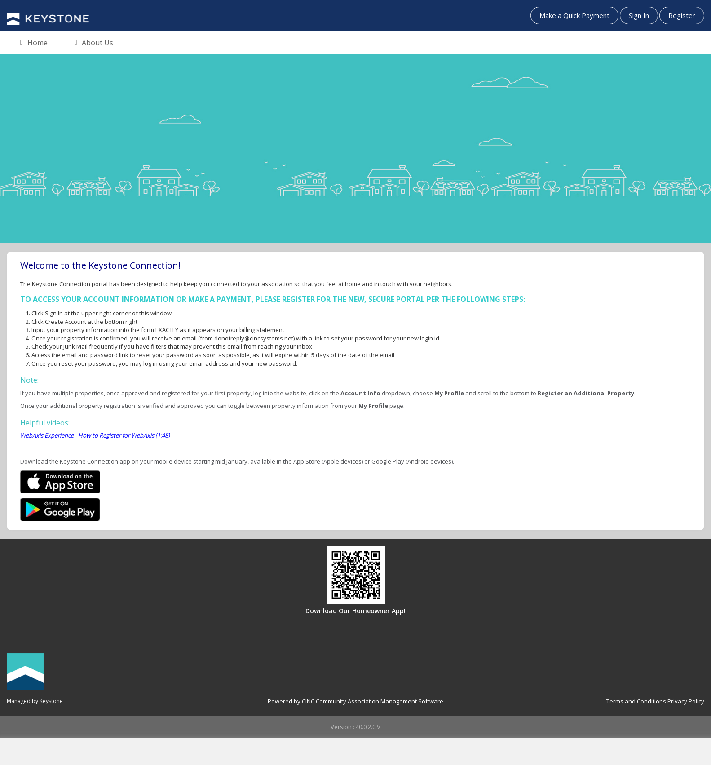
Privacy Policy (685, 701)
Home (34, 43)
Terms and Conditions (636, 701)
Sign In (639, 15)
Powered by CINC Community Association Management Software (355, 701)
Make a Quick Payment (574, 15)
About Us (94, 43)
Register (681, 15)
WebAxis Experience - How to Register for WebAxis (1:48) (95, 435)
